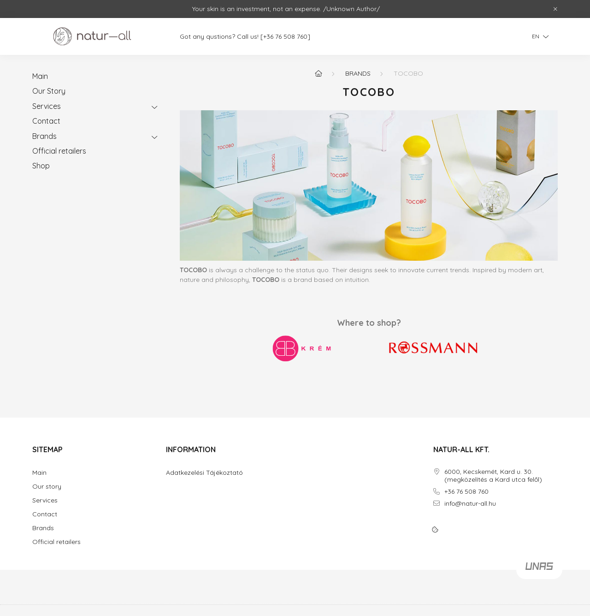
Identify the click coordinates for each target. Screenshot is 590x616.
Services (46, 106)
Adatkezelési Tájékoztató (204, 473)
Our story (46, 486)
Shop (41, 165)
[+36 (271, 37)
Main (40, 76)
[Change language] (538, 36)
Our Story (48, 91)
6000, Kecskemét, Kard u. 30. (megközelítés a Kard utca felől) (493, 476)
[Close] (555, 9)
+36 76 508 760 (466, 492)
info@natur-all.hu (470, 504)
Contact (46, 121)
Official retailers (59, 150)
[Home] (318, 73)
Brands (44, 136)
